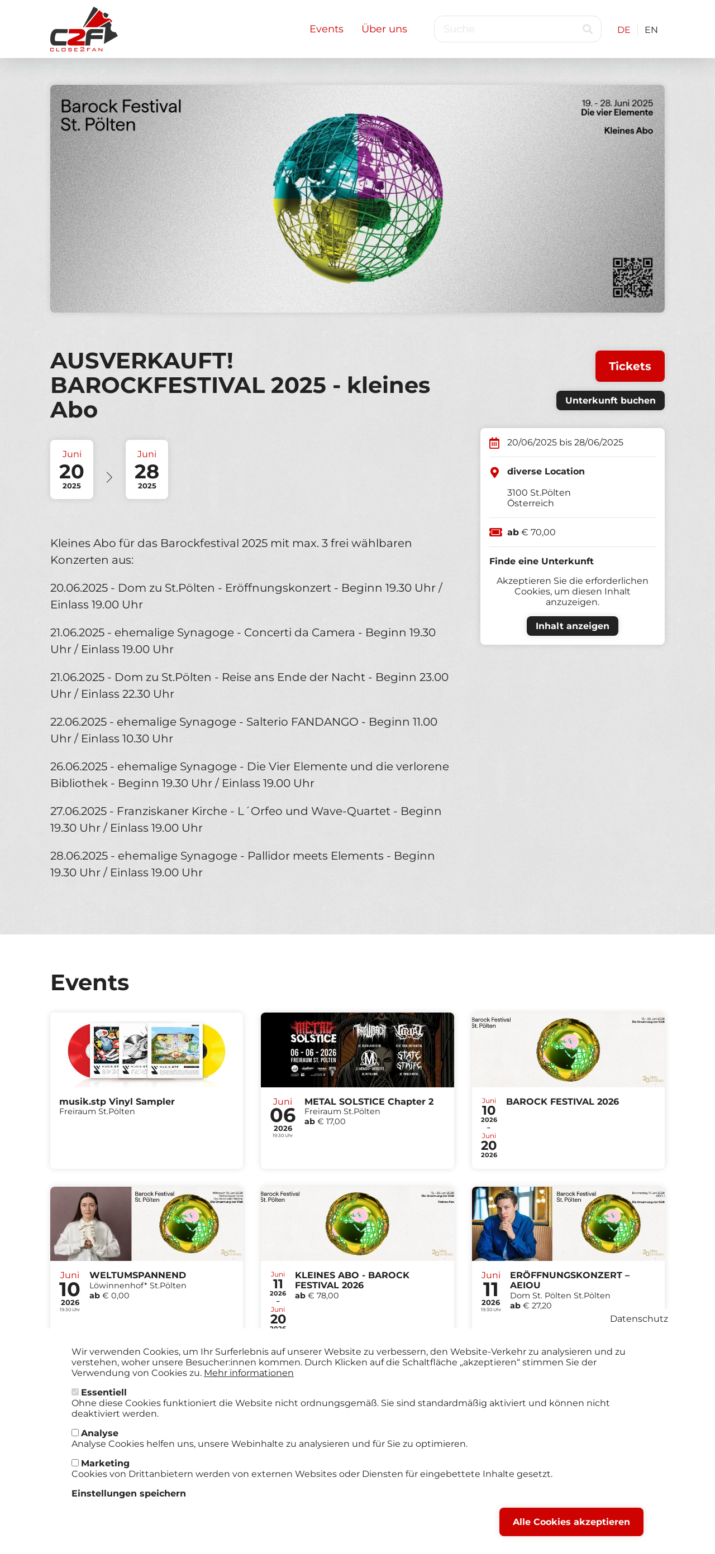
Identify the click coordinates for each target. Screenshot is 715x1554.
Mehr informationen (249, 1376)
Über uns (384, 29)
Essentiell (104, 1395)
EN (651, 30)
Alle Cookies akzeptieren (571, 1525)
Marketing (105, 1466)
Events (326, 29)
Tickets (630, 366)
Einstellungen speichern (129, 1496)
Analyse (99, 1436)
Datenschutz (639, 1322)
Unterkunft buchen (610, 400)
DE (624, 30)
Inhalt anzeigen (572, 626)
